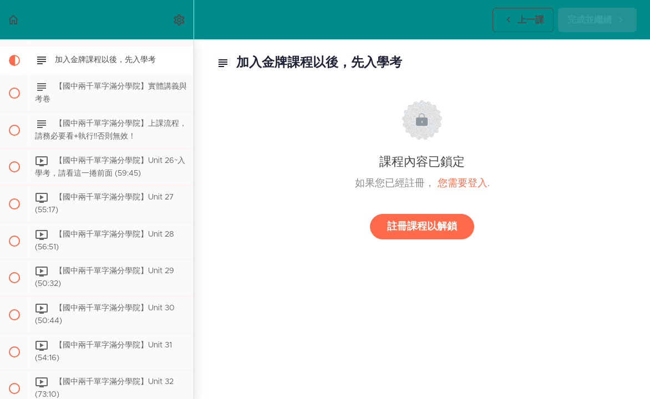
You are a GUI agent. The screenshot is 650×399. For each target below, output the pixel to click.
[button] (14, 19)
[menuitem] (180, 19)
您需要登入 (463, 183)
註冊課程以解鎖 (422, 227)
